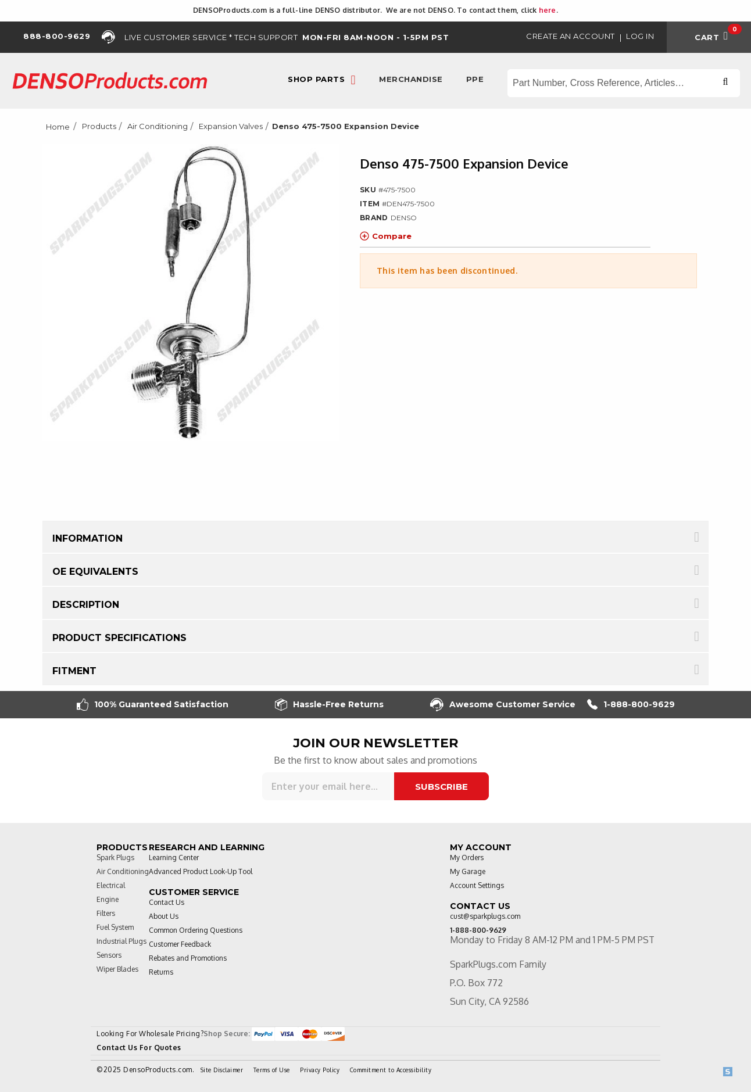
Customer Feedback (180, 944)
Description (85, 604)
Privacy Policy (319, 1069)
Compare (386, 236)
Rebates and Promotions (188, 958)
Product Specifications (119, 637)
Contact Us (166, 902)
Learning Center (174, 857)
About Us (163, 916)
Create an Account (570, 36)
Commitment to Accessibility (391, 1069)
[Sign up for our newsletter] (328, 786)
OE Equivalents (95, 571)
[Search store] (623, 83)
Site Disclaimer (222, 1069)
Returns (161, 972)
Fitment (74, 670)
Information (87, 538)
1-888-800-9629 (631, 704)
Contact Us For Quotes (138, 1047)
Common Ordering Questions (195, 930)
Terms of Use (271, 1069)
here (547, 10)
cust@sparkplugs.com (485, 916)
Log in (640, 36)
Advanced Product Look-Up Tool (200, 871)
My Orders (467, 857)
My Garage (467, 871)
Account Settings (477, 885)
